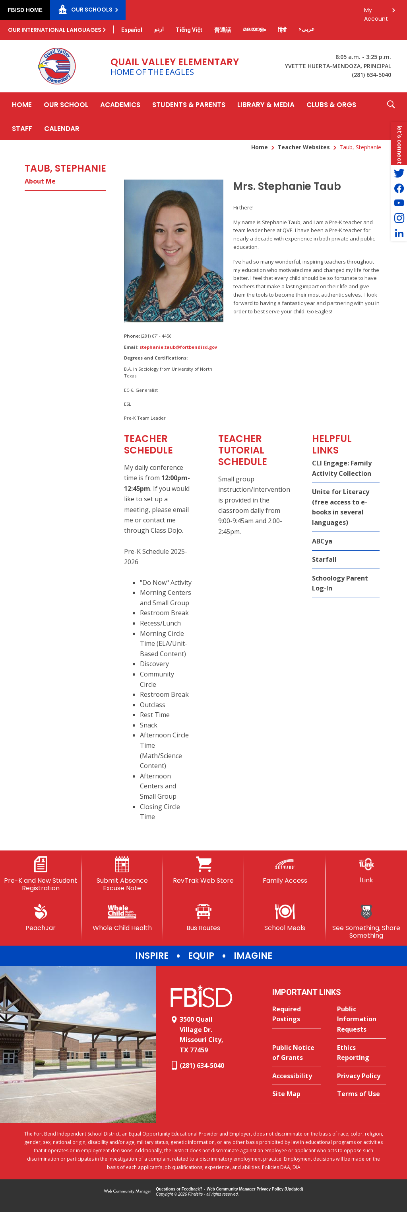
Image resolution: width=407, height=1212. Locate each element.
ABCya (322, 541)
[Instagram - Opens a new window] (399, 218)
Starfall (324, 559)
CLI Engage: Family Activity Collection (342, 468)
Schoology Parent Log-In (340, 583)
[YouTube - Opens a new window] (399, 203)
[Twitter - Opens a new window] (399, 173)
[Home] (22, 104)
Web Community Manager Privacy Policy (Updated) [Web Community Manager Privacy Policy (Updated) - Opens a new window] (255, 1189)
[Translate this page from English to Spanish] (131, 30)
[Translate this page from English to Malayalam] (254, 29)
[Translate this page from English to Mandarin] (222, 30)
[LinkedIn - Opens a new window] (399, 233)
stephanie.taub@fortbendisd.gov (178, 347)
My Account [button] (376, 12)
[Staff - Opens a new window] (22, 128)
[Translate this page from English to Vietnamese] (189, 30)
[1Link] (366, 870)
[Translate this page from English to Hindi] (282, 30)
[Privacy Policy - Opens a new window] (361, 1076)
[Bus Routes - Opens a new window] (203, 918)
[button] (391, 116)
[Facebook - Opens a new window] (399, 188)
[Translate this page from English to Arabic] (306, 29)
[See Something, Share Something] (366, 921)
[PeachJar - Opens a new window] (41, 918)
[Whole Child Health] (122, 918)
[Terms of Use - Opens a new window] (361, 1094)
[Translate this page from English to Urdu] (159, 29)
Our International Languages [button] (54, 30)
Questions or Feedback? (179, 1189)
